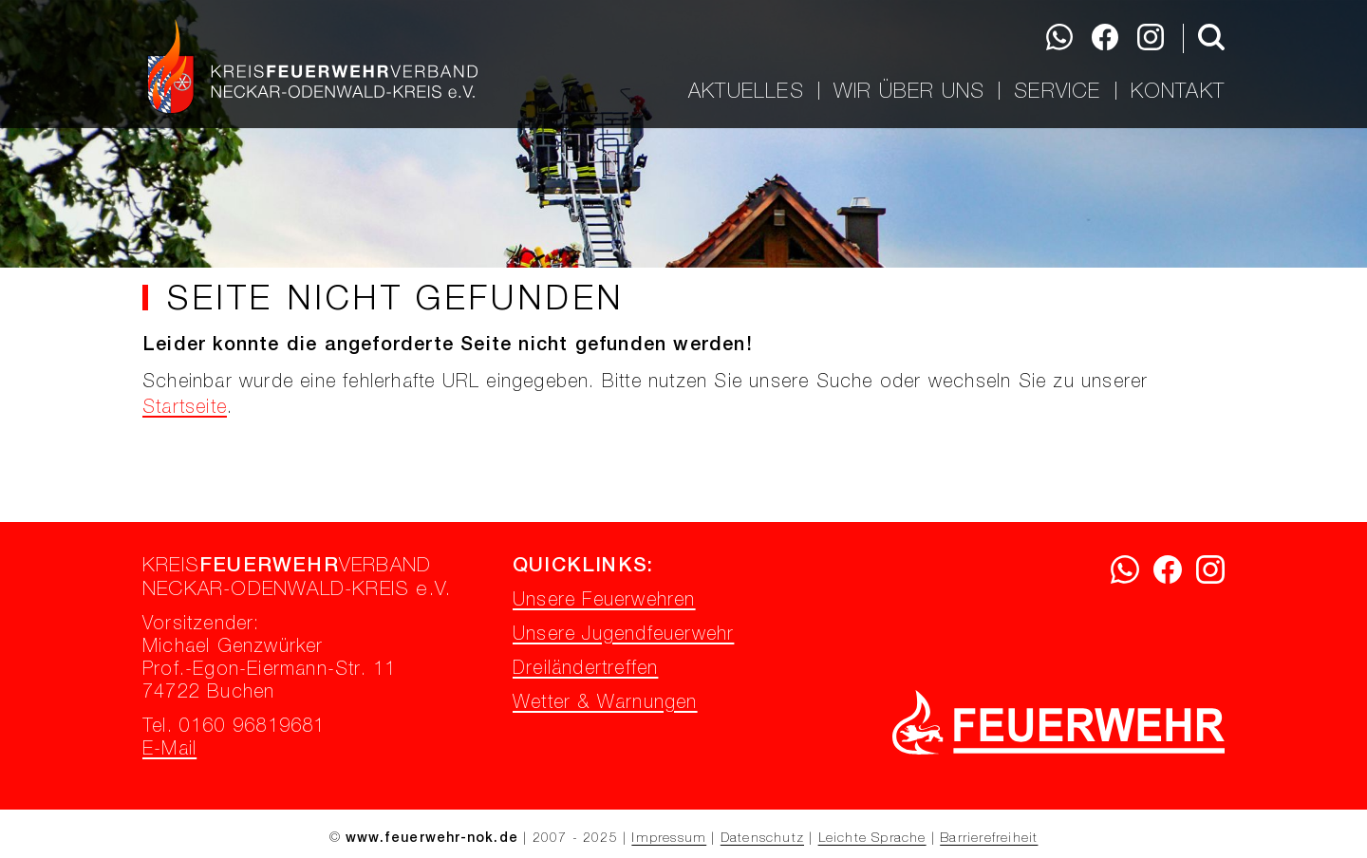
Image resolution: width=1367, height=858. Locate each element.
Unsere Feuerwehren (604, 601)
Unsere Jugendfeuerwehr (623, 635)
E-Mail (169, 750)
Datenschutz (762, 839)
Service (1057, 91)
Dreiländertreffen (585, 670)
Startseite (184, 409)
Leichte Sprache (872, 839)
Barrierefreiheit (989, 839)
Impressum (668, 839)
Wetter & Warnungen (605, 704)
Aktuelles (746, 91)
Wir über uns (908, 91)
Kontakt (1178, 91)
